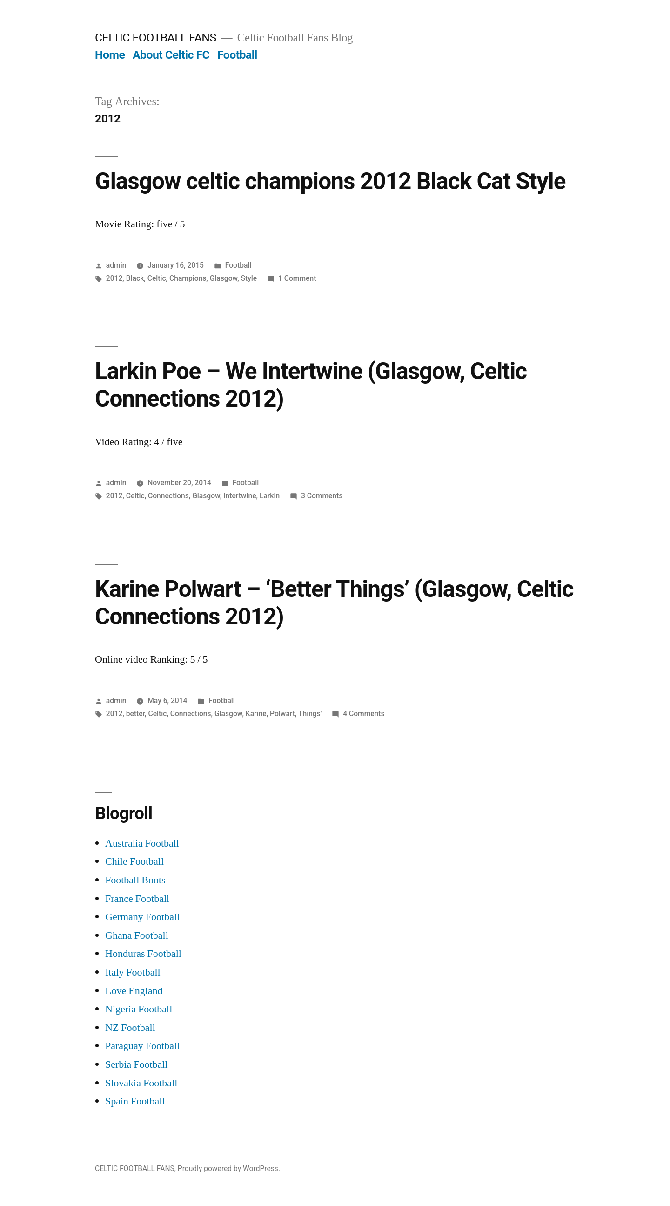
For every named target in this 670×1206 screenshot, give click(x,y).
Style (249, 278)
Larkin (270, 495)
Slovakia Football (141, 1083)
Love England (134, 990)
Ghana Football (136, 935)
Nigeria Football (138, 1009)
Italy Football (133, 972)
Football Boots (135, 880)
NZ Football (130, 1027)
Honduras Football (143, 953)
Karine (256, 713)
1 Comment (297, 278)
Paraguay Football (142, 1045)
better (135, 713)
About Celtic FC (171, 54)
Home (110, 54)
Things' (310, 713)
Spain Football (135, 1101)
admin (116, 265)
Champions (187, 278)
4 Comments (363, 713)
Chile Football (134, 861)
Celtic (156, 278)
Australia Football (142, 843)
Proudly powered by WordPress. (229, 1168)
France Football (137, 898)
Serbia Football (136, 1064)
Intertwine (239, 495)
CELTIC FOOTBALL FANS (155, 37)
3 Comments (321, 495)
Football (237, 54)
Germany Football (142, 916)
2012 (114, 278)
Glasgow (223, 278)
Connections (168, 495)
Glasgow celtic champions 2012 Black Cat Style (330, 181)
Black (135, 278)
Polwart (282, 713)
